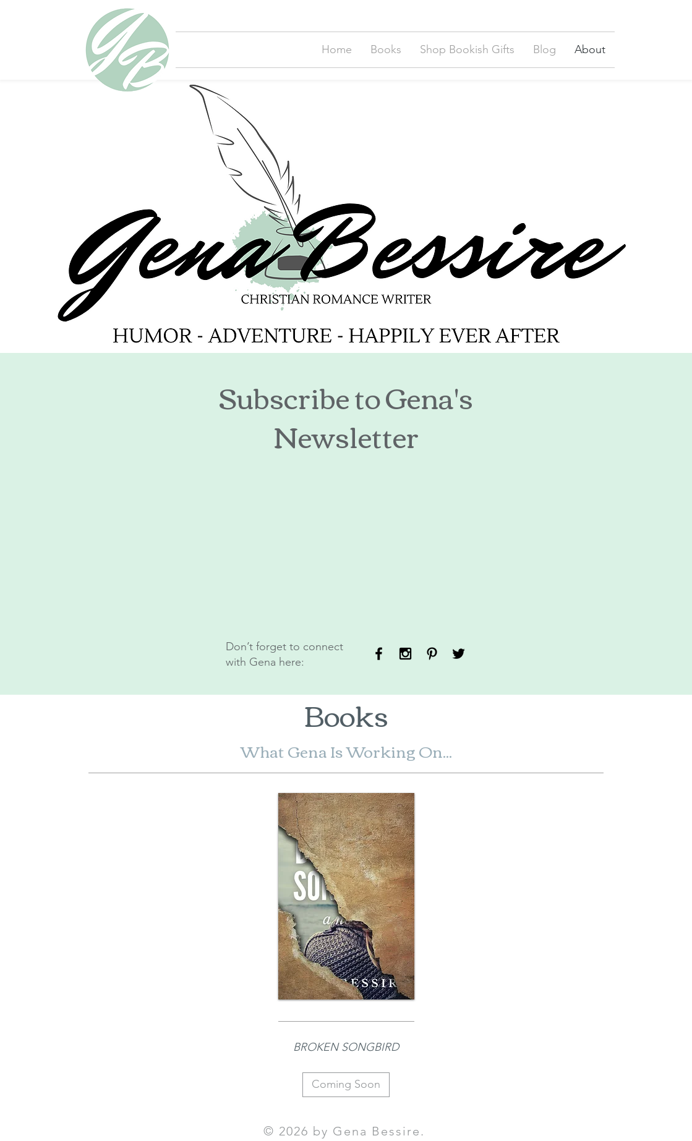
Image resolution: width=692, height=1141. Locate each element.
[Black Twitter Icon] (458, 653)
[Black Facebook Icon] (378, 653)
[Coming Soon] (346, 1084)
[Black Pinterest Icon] (432, 653)
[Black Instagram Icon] (405, 653)
